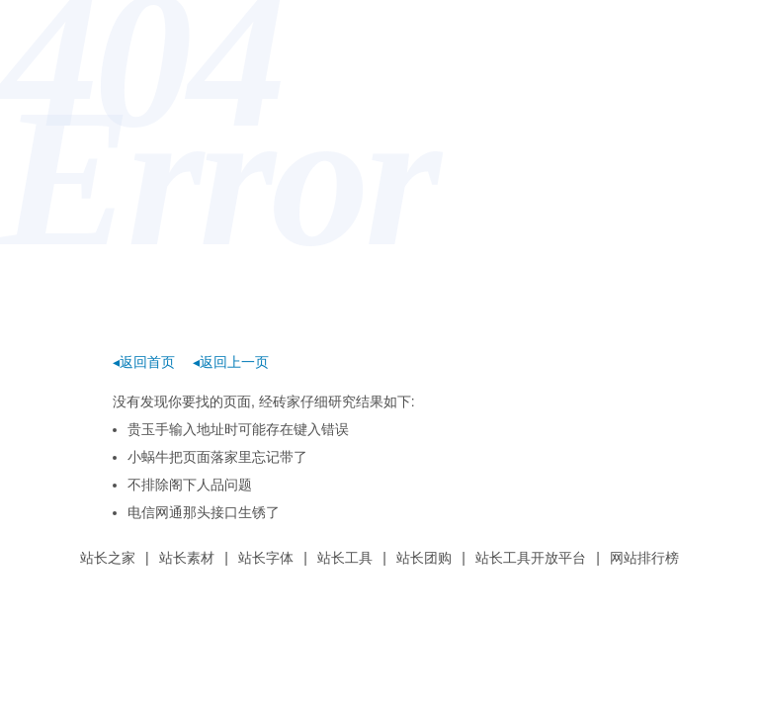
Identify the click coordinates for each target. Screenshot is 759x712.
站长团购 (424, 558)
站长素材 (186, 558)
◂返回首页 (144, 362)
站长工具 (345, 558)
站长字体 (266, 558)
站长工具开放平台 (530, 558)
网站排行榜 (644, 558)
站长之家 (107, 558)
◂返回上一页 (231, 362)
